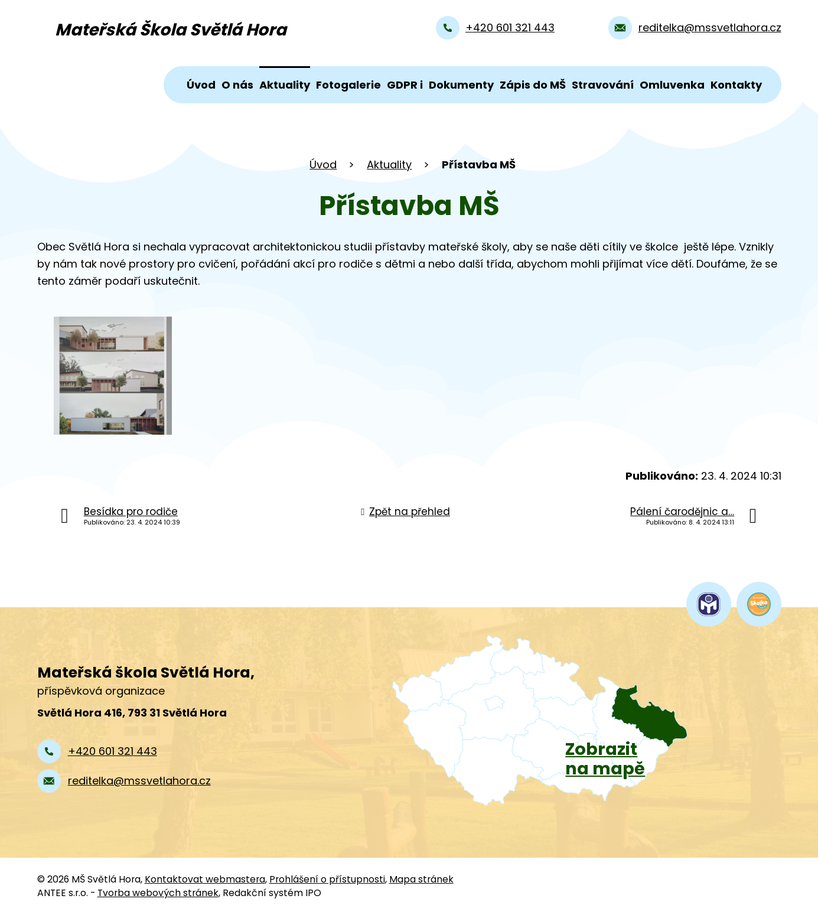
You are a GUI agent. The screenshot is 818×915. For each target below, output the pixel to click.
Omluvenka (672, 84)
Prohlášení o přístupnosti (327, 879)
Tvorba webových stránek (158, 893)
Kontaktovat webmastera (205, 879)
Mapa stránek (421, 879)
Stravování (603, 84)
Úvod (201, 84)
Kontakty (736, 84)
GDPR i (405, 84)
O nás (237, 84)
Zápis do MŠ (533, 84)
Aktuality (284, 84)
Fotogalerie (348, 84)
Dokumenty (461, 84)
